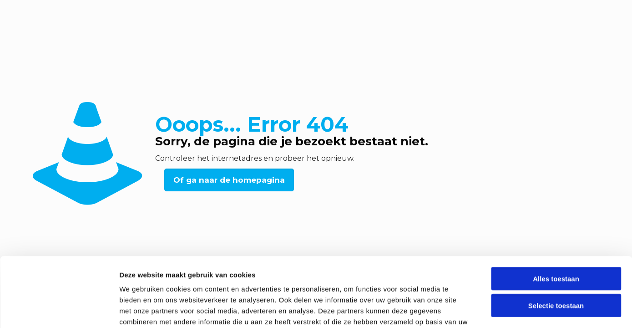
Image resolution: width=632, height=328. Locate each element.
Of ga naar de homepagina (229, 179)
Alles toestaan (556, 219)
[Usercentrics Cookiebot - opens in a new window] (59, 310)
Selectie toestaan (556, 246)
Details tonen (491, 310)
